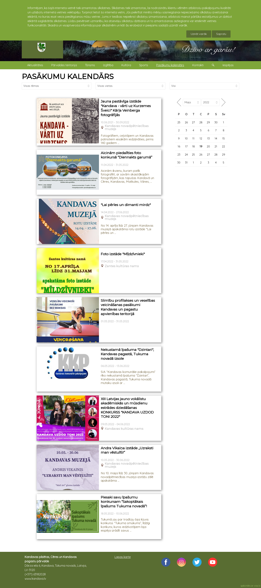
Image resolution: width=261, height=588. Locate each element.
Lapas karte (123, 557)
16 (179, 146)
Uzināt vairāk (199, 34)
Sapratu (221, 34)
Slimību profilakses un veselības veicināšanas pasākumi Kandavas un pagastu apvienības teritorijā (128, 307)
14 (216, 138)
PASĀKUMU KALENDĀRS (68, 76)
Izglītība (108, 65)
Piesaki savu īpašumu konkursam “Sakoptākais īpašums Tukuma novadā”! (124, 501)
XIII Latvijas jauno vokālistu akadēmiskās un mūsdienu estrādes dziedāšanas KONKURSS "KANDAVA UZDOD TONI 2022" (127, 408)
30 (216, 122)
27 (193, 122)
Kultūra (126, 65)
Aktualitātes (35, 65)
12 (201, 138)
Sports (143, 65)
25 (178, 122)
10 (186, 138)
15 (223, 138)
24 (186, 154)
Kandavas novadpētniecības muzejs (127, 127)
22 (223, 146)
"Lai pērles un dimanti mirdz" (126, 205)
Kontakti (198, 65)
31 (186, 162)
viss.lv (257, 585)
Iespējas (228, 65)
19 (201, 146)
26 (186, 122)
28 (200, 122)
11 (193, 138)
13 (208, 138)
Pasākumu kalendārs (170, 65)
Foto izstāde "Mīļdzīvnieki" (123, 254)
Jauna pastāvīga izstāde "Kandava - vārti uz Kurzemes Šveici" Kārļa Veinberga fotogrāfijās (126, 108)
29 (208, 122)
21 (216, 146)
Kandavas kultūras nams (124, 428)
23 (178, 154)
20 (208, 146)
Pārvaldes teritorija (64, 65)
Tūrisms (90, 65)
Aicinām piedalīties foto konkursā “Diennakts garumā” (126, 155)
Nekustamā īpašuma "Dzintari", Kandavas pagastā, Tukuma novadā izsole (127, 354)
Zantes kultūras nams (122, 266)
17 (186, 146)
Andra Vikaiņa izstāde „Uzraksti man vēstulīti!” (127, 450)
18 (193, 146)
